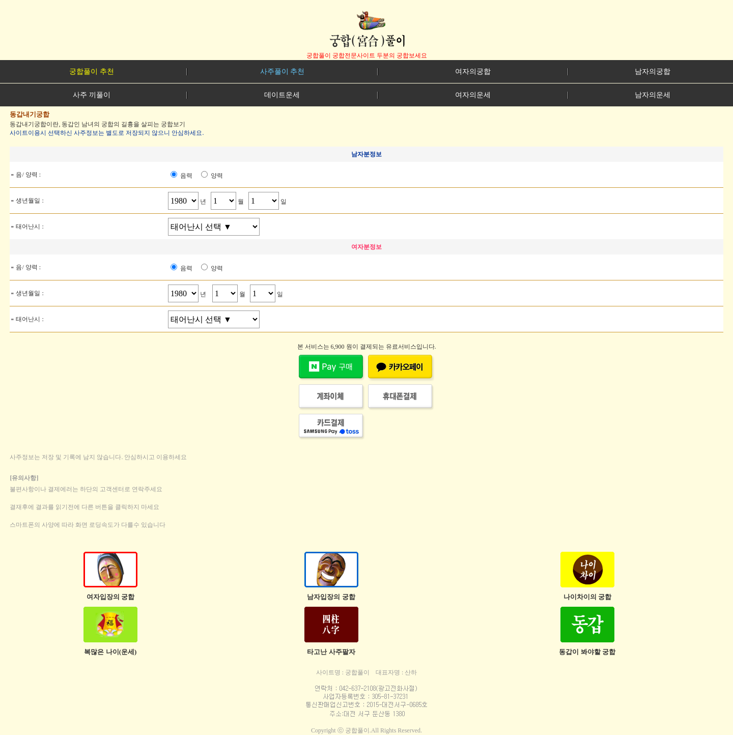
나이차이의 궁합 (587, 597)
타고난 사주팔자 (331, 652)
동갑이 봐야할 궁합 (587, 652)
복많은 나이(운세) (110, 652)
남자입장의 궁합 (331, 597)
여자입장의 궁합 (110, 597)
